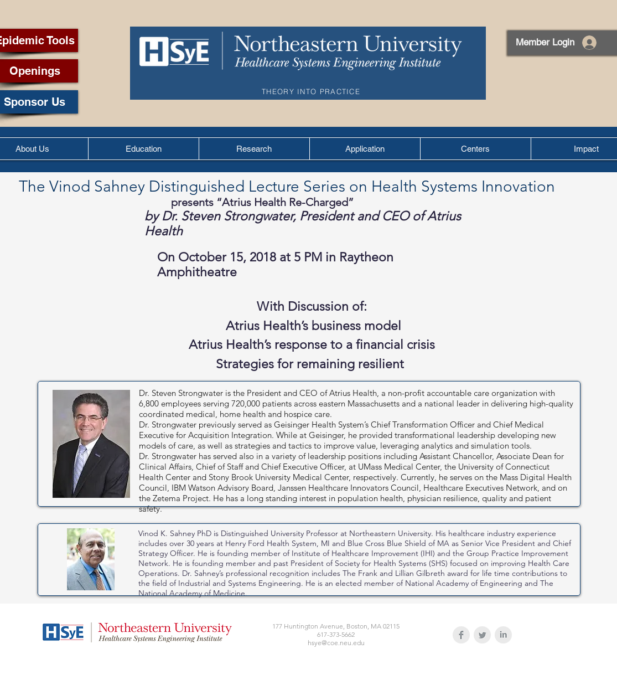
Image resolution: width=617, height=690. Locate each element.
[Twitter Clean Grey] (482, 634)
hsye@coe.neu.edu (336, 642)
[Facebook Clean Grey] (461, 634)
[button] (143, 148)
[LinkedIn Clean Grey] (503, 634)
